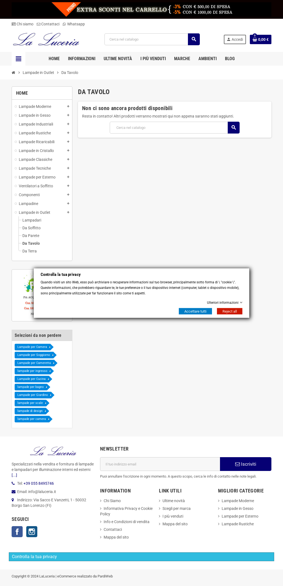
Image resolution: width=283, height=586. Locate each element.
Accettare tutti (195, 311)
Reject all (229, 311)
